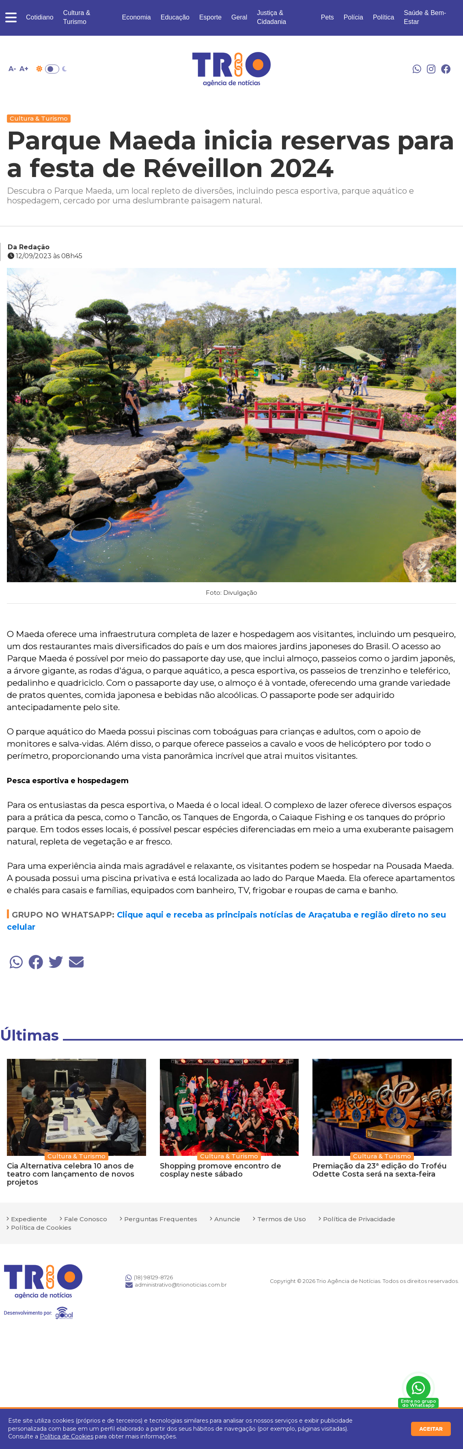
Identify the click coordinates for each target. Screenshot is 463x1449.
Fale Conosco (85, 1219)
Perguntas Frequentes (160, 1219)
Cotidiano (40, 17)
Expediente (29, 1219)
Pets (327, 17)
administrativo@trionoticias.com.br (176, 1285)
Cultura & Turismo (76, 17)
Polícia (353, 17)
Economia (136, 17)
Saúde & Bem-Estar (425, 17)
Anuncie (227, 1219)
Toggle (52, 69)
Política (383, 17)
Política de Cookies (66, 1436)
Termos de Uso (281, 1219)
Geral (239, 17)
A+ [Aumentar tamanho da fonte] (23, 69)
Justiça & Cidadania (271, 17)
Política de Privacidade (359, 1219)
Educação (175, 17)
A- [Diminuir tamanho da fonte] (12, 69)
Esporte (210, 17)
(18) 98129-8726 (149, 1277)
